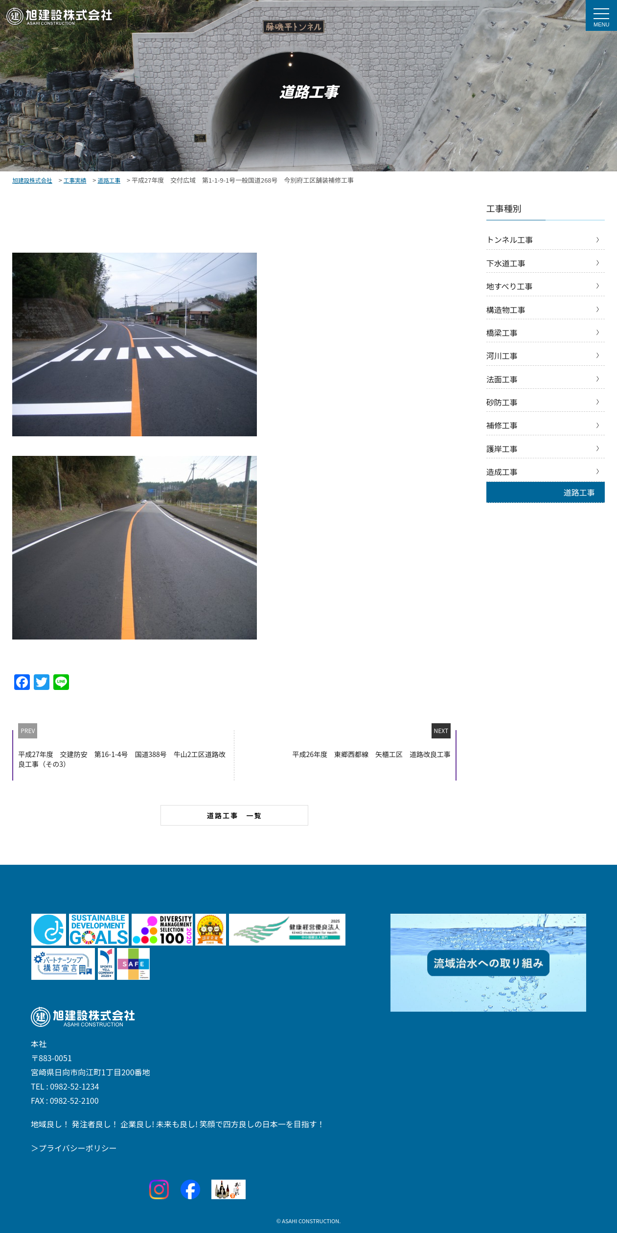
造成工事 (502, 471)
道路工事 (579, 492)
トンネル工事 (509, 239)
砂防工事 (502, 402)
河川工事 (502, 355)
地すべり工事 (509, 286)
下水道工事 (506, 263)
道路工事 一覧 (234, 815)
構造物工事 (506, 309)
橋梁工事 (502, 332)
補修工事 (502, 425)
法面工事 (502, 379)
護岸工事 (502, 448)
